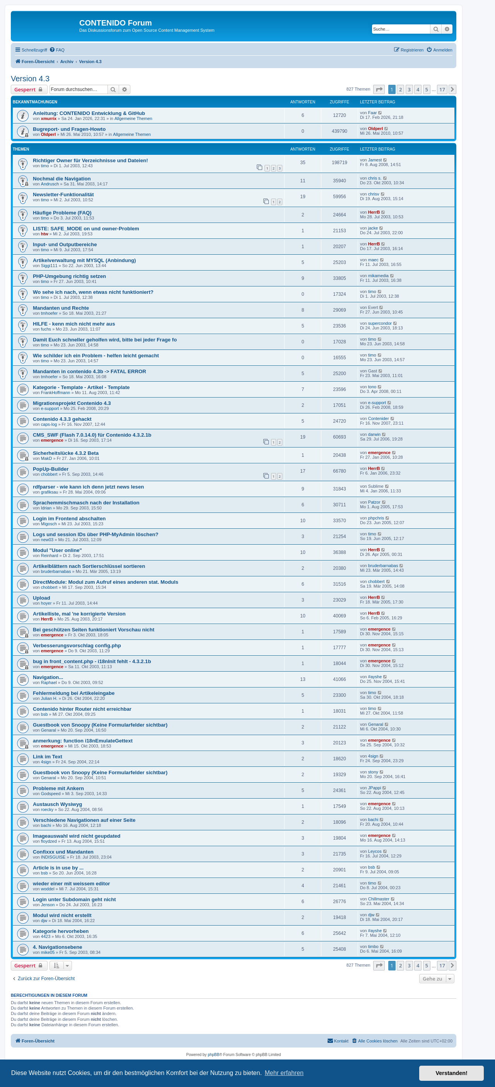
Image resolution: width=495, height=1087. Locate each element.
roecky (47, 809)
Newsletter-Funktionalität (63, 194)
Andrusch (50, 184)
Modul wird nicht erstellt (62, 915)
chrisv (373, 194)
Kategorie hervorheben (61, 931)
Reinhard (49, 555)
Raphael (49, 682)
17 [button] (442, 89)
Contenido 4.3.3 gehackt (62, 419)
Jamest (375, 160)
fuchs (46, 329)
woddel (48, 888)
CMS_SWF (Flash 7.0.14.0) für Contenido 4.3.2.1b (92, 435)
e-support (50, 408)
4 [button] (417, 89)
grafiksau (49, 492)
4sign (46, 762)
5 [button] (426, 89)
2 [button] (400, 89)
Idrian (46, 508)
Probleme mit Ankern (58, 788)
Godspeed (51, 793)
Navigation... (48, 677)
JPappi (374, 787)
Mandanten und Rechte (61, 308)
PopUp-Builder (50, 469)
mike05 (48, 952)
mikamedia (378, 275)
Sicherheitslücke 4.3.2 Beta (66, 453)
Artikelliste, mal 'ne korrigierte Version (79, 614)
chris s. (375, 178)
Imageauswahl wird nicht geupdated (76, 836)
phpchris (376, 518)
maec (373, 259)
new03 (47, 539)
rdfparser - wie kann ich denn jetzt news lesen (88, 487)
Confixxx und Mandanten (63, 852)
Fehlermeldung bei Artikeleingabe (73, 693)
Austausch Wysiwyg (57, 804)
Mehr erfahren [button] (284, 1073)
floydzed (49, 841)
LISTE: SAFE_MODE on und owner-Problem (86, 228)
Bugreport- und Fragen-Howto (69, 129)
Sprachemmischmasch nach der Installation (86, 503)
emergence (52, 440)
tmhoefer (49, 313)
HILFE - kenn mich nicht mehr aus (74, 324)
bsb (44, 714)
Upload (41, 598)
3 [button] (409, 89)
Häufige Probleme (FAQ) (62, 213)
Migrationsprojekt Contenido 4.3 (72, 403)
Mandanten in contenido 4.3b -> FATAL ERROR (89, 371)
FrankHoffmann (55, 392)
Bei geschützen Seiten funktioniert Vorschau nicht (93, 630)
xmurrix (48, 118)
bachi (46, 825)
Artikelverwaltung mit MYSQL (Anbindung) (84, 260)
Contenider (378, 418)
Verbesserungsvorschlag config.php (77, 645)
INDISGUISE (53, 857)
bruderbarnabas (56, 571)
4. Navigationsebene (57, 947)
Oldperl (48, 134)
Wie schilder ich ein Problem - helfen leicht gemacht (96, 355)
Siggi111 (49, 265)
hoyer (46, 603)
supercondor (380, 323)
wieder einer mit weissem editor (71, 883)
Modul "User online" (57, 550)
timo (45, 165)
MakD (46, 458)
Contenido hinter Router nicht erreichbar (82, 709)
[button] (379, 89)
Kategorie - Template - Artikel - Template (81, 387)
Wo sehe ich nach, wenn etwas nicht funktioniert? (93, 292)
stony (373, 772)
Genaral (48, 730)
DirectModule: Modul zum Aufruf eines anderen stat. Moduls (105, 582)
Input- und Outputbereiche (65, 244)
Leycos (375, 851)
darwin (374, 434)
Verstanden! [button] (452, 1073)
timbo (373, 946)
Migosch (49, 523)
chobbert (49, 474)
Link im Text (47, 757)
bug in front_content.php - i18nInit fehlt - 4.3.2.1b (92, 661)
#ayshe (375, 676)
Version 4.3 (30, 78)
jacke (373, 228)
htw (44, 233)
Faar (372, 112)
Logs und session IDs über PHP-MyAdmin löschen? (96, 534)
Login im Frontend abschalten (69, 518)
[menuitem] (57, 50)
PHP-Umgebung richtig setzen (69, 276)
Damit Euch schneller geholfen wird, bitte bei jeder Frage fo (105, 340)
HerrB (374, 212)
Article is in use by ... (58, 868)
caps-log (49, 424)
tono (372, 386)
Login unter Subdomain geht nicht (74, 899)
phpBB (213, 1055)
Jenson (48, 904)
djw (44, 920)
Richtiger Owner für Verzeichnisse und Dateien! (90, 160)
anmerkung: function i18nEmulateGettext (83, 741)
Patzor (374, 502)
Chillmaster (378, 899)
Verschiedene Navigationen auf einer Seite (84, 820)
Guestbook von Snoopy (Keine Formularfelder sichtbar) (100, 725)
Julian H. (49, 698)
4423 (45, 936)
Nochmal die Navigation (62, 179)
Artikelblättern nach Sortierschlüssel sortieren (89, 566)
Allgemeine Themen (133, 118)
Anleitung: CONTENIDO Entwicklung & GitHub (89, 113)
